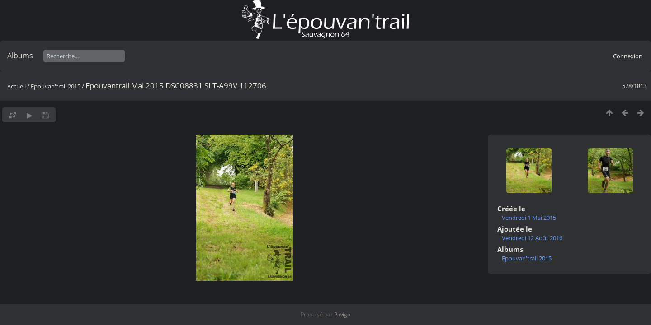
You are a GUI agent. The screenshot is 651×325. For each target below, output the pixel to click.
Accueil (16, 86)
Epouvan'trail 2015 (55, 86)
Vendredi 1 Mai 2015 (529, 218)
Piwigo (342, 314)
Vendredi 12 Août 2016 (532, 238)
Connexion (627, 56)
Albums (20, 55)
